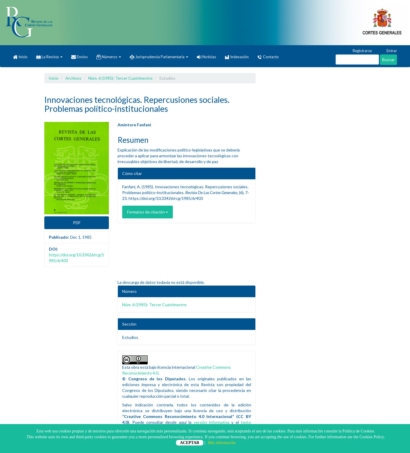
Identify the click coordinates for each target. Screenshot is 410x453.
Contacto (268, 57)
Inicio (20, 57)
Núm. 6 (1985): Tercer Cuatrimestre (120, 78)
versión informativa (211, 422)
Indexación (237, 57)
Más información (221, 443)
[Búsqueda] (357, 59)
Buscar (388, 59)
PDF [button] (76, 222)
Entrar (389, 51)
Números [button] (108, 57)
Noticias (206, 56)
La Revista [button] (49, 56)
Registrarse (359, 51)
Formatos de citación (147, 211)
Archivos (73, 78)
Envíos (79, 57)
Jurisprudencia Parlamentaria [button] (159, 57)
